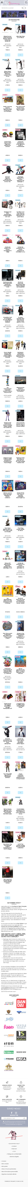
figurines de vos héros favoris (16, 928)
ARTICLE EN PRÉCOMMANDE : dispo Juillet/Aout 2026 (20, 291)
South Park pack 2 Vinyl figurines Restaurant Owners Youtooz (7, 144)
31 (7, 260)
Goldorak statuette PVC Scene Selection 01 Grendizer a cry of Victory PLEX (20, 250)
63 (20, 225)
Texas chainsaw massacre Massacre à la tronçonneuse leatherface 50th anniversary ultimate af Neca (20, 776)
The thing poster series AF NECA (20, 529)
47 (7, 85)
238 (20, 647)
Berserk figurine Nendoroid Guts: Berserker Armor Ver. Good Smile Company (7, 179)
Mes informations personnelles (10, 1171)
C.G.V (14, 1151)
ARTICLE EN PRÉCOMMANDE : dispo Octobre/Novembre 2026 (7, 432)
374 (7, 612)
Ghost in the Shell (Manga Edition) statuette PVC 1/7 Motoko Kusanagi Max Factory (20, 636)
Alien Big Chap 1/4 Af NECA (20, 37)
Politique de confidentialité (14, 1154)
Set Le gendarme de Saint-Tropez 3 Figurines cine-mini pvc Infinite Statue (20, 671)
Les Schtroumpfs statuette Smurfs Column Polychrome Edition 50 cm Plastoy (7, 390)
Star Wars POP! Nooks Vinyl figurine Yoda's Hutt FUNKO (20, 108)
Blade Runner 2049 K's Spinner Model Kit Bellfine (20, 389)
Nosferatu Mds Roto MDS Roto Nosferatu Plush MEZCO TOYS (7, 285)
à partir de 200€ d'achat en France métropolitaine (7, 1085)
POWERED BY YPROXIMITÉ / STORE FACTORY (14, 1181)
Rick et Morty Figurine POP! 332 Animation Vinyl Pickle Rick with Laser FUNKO (7, 812)
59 (8, 541)
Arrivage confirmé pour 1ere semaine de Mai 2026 (20, 748)
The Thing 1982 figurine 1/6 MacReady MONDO (7, 775)
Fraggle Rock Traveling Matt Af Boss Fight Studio (20, 705)
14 (7, 822)
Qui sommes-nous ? (14, 903)
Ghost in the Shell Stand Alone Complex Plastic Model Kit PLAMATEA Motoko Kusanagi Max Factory (7, 425)
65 (8, 436)
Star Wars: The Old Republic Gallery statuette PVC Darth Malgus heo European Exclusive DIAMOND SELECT (7, 847)
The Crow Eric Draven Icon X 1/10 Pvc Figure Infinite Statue (20, 424)
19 (20, 120)
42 (20, 717)
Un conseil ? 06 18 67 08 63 (7, 1099)
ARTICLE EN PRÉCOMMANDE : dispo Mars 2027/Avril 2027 (7, 678)
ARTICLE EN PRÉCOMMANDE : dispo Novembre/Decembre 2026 (7, 45)
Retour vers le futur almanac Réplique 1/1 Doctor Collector (7, 495)
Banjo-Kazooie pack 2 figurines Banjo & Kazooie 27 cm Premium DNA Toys (7, 109)
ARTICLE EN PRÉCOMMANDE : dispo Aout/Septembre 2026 (7, 362)
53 (20, 190)
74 (7, 858)
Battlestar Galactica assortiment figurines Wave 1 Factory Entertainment (20, 355)
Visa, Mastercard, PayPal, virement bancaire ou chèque (21, 1086)
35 (23, 612)
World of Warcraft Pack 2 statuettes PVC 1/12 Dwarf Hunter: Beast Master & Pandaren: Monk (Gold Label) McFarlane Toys (20, 601)
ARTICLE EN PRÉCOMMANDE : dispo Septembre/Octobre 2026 (20, 186)
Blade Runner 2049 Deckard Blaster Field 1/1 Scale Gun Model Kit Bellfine (7, 39)
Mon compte (5, 1163)
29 (8, 225)
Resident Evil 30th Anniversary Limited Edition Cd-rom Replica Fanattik (7, 214)
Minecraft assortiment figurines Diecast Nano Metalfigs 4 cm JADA (7, 566)
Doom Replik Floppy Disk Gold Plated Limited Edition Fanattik (7, 355)
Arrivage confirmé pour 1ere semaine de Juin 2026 (20, 572)
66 (20, 155)
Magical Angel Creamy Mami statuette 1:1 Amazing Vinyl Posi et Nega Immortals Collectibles (7, 460)
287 (7, 752)
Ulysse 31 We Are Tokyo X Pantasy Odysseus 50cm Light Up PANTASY (20, 495)
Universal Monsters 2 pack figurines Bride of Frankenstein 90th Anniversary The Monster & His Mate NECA (20, 144)
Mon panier (5, 1166)
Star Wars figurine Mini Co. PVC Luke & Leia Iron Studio (7, 530)
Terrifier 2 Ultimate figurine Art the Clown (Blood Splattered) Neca (20, 74)
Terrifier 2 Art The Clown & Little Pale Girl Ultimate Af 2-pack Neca (20, 214)
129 (7, 401)
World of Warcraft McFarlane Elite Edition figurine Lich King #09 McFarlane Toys (20, 285)
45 (8, 155)
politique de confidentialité (8, 1123)
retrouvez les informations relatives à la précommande (21, 1099)
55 (20, 260)
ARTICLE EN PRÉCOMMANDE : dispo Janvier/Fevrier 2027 (20, 45)
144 (20, 366)
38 (20, 85)
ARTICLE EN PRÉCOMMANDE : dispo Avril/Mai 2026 (20, 818)
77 (20, 752)
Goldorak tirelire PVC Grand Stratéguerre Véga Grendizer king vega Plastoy (7, 250)
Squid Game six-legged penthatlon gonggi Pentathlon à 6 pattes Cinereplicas (7, 706)
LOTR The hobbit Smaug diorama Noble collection (20, 846)
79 (8, 50)
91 (7, 296)
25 (8, 506)
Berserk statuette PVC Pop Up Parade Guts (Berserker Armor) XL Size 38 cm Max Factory (7, 741)
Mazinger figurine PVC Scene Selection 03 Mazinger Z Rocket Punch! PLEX (20, 179)
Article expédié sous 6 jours (7, 396)
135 (7, 471)
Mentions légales (14, 1156)
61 (7, 190)
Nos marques (14, 995)
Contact (4, 1161)
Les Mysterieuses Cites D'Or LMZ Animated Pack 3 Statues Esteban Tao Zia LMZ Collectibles (7, 601)
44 (20, 541)
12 (7, 717)
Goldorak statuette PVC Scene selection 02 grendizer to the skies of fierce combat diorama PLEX (20, 566)
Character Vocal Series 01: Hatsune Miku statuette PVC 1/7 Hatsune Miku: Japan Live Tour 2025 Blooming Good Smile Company (7, 671)
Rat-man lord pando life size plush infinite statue (7, 881)
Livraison (14, 1146)
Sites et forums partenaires (9, 1169)
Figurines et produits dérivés (9, 1174)
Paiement (14, 1149)
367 (7, 682)
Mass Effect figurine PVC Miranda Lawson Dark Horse (7, 74)
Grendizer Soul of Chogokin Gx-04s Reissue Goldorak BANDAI (7, 320)
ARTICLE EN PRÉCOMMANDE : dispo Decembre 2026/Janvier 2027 (20, 81)
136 (20, 50)
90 (20, 331)
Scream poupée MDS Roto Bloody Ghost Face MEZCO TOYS (20, 320)
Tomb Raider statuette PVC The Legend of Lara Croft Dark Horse (20, 812)
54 (20, 822)
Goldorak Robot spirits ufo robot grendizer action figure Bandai (20, 741)
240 (7, 331)
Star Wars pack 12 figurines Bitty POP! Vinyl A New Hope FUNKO (7, 636)
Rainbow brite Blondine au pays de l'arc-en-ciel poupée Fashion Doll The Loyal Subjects (20, 460)
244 (20, 506)
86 (8, 120)
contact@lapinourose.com (8, 987)
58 (20, 436)
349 (7, 787)
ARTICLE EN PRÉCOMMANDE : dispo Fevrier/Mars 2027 (7, 291)
